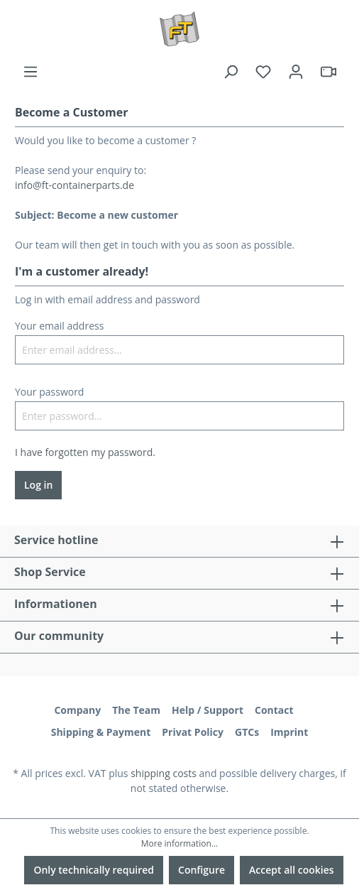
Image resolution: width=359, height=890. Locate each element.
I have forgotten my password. (85, 452)
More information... (179, 843)
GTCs (247, 732)
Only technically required (93, 870)
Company (77, 710)
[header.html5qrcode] (328, 71)
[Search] (230, 71)
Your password (49, 391)
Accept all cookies (291, 870)
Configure (201, 870)
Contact (274, 710)
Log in (38, 485)
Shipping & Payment (101, 732)
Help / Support (207, 710)
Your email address (59, 325)
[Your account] (296, 71)
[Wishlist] (263, 71)
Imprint (289, 732)
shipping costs (164, 773)
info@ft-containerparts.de (74, 185)
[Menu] (30, 71)
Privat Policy (192, 732)
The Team (136, 710)
